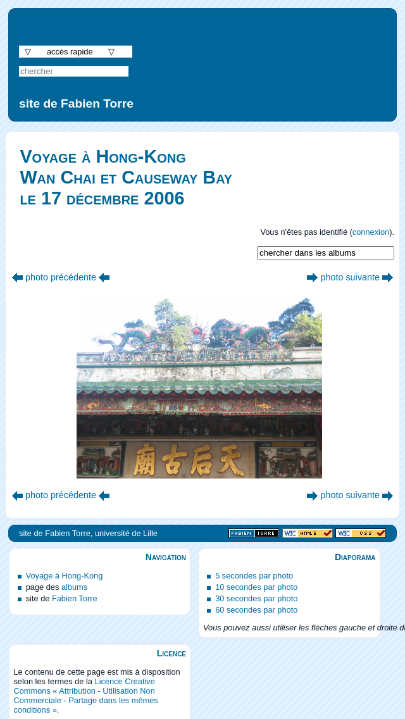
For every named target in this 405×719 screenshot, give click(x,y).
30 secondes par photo (256, 598)
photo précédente (60, 277)
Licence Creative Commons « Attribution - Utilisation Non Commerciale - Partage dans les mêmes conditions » (85, 696)
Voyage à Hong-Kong (64, 575)
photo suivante (350, 277)
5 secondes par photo (254, 575)
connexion (370, 232)
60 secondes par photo (256, 610)
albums (74, 587)
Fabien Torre (74, 598)
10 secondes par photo (256, 587)
